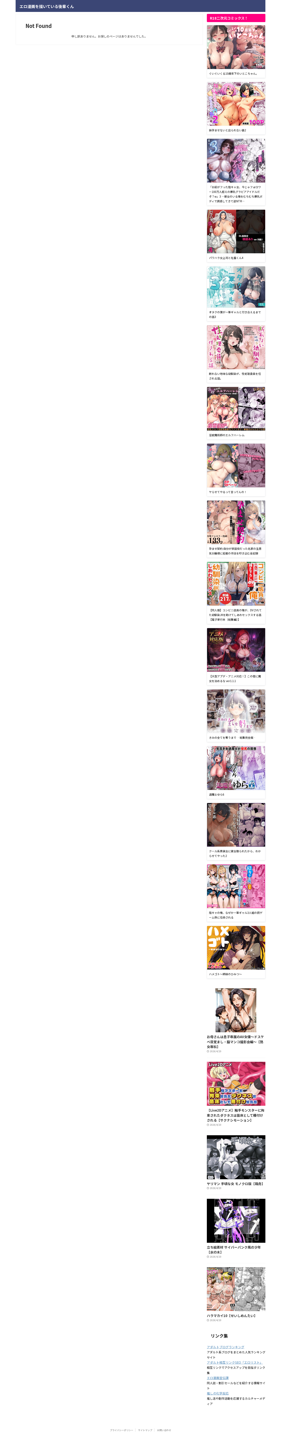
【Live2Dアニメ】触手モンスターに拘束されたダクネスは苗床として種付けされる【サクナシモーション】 (236, 1108)
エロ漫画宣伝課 (216, 1363)
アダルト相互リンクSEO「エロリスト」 (231, 1347)
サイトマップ (145, 1414)
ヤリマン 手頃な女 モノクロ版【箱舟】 (230, 1175)
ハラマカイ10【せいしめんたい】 (227, 1301)
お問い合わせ (164, 1414)
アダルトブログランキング (223, 1332)
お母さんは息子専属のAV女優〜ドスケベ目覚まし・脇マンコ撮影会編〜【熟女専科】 (236, 1038)
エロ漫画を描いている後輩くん (47, 6)
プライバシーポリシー (121, 1414)
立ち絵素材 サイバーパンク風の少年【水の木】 (236, 1238)
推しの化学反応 (216, 1378)
